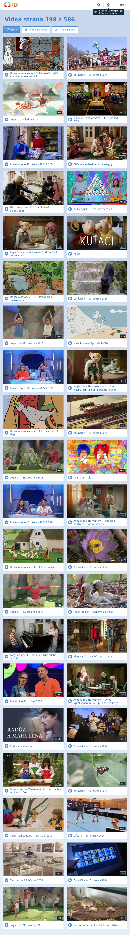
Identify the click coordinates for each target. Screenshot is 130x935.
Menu (120, 5)
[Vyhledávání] (99, 5)
